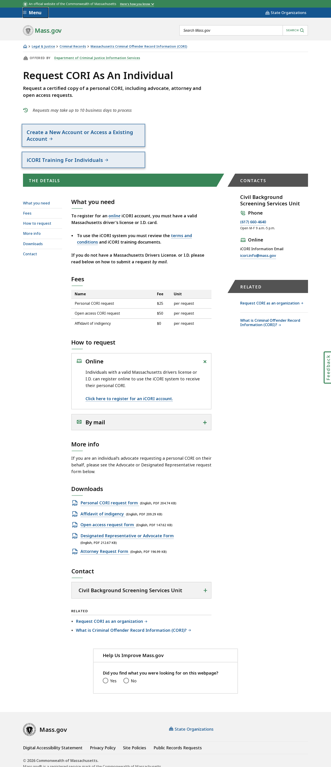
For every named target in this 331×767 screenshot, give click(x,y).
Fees (27, 194)
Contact (30, 234)
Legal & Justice (43, 47)
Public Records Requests (178, 728)
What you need (36, 184)
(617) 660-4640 (253, 203)
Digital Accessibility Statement (53, 728)
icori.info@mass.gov (258, 236)
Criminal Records (73, 47)
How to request (37, 204)
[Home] (25, 46)
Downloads (33, 224)
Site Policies (134, 728)
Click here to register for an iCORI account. (129, 379)
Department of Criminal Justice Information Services (96, 58)
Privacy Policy (103, 728)
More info (32, 214)
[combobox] (243, 30)
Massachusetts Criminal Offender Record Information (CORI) (139, 47)
